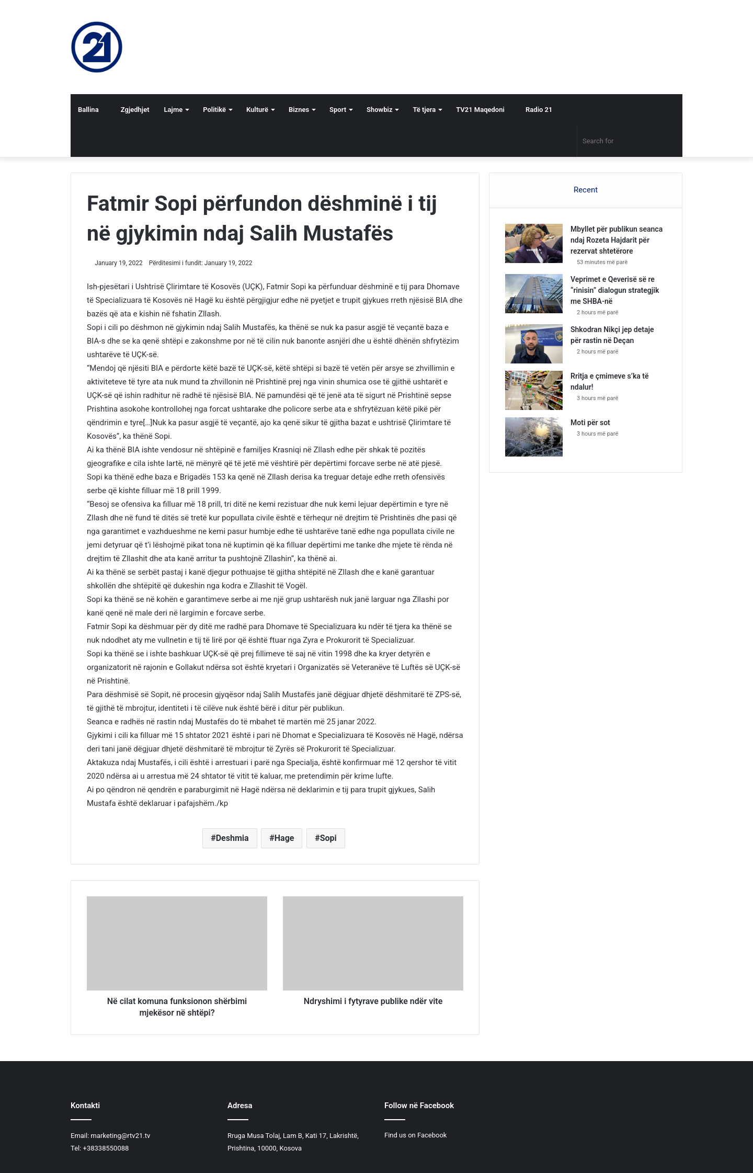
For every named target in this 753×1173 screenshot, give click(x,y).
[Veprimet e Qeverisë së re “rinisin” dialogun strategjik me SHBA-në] (534, 293)
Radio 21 (536, 109)
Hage (284, 838)
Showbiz (379, 109)
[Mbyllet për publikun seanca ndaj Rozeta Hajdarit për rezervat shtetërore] (534, 243)
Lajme (173, 109)
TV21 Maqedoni (480, 109)
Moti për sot (590, 422)
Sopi (328, 838)
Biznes (299, 109)
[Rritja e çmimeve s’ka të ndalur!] (534, 390)
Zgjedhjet (131, 109)
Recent (586, 190)
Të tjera (424, 109)
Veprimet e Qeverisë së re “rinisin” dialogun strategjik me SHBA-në (615, 290)
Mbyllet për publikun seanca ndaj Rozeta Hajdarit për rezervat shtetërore (617, 240)
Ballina (88, 109)
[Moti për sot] (534, 437)
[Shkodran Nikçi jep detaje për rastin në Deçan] (534, 343)
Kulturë (257, 109)
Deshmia (232, 838)
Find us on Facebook (415, 1135)
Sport (337, 109)
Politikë (214, 109)
